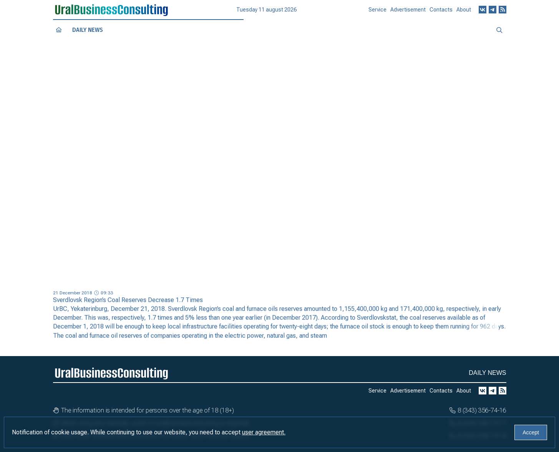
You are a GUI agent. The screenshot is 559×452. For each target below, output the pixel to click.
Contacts (441, 12)
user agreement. (263, 432)
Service (377, 13)
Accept (531, 432)
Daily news (87, 29)
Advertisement (408, 13)
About (463, 12)
